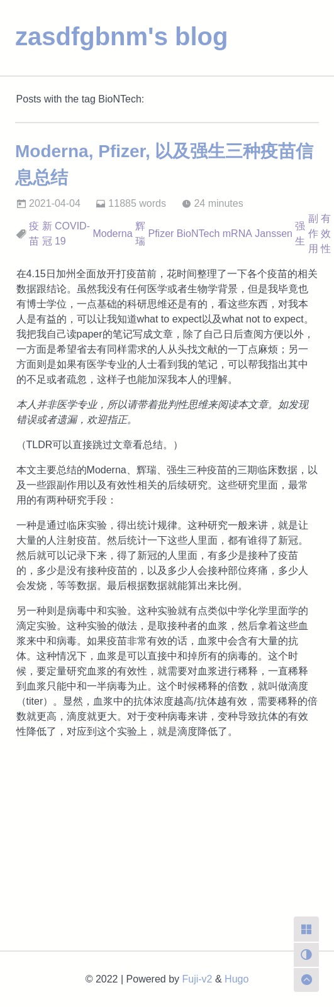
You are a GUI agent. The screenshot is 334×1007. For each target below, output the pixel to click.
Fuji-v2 (197, 979)
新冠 (47, 233)
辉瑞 (140, 233)
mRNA (237, 233)
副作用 (313, 233)
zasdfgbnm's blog (121, 36)
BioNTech (198, 233)
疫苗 (34, 233)
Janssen (273, 233)
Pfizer (161, 233)
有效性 (326, 233)
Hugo (236, 979)
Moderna (112, 233)
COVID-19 (72, 233)
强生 (300, 233)
